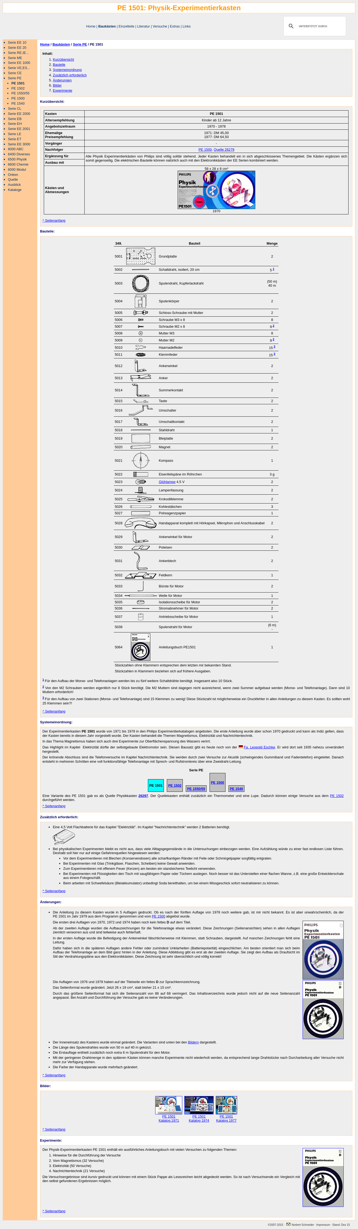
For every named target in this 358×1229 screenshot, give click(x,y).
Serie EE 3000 (19, 144)
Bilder (57, 85)
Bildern (193, 1042)
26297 (143, 796)
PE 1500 (18, 98)
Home (90, 26)
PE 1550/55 (20, 93)
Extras (175, 26)
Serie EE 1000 (19, 63)
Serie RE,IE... (18, 53)
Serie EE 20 (17, 48)
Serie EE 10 (17, 42)
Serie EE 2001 (19, 129)
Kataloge (15, 190)
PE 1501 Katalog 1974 (199, 1116)
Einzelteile (126, 26)
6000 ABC (16, 149)
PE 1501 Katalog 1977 (226, 1116)
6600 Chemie (18, 164)
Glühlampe (167, 482)
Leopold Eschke (256, 747)
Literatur (143, 26)
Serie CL (14, 109)
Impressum (323, 1224)
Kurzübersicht (63, 59)
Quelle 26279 (224, 150)
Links (187, 26)
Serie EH (15, 124)
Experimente (62, 90)
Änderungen (62, 80)
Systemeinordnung (67, 70)
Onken (13, 175)
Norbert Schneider (300, 1224)
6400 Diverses (19, 154)
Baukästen (107, 26)
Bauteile (59, 65)
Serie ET (14, 139)
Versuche (160, 26)
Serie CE (15, 73)
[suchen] (314, 26)
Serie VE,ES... (19, 68)
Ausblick (14, 185)
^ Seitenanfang (53, 220)
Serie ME (15, 58)
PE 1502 (18, 88)
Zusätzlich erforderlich (70, 75)
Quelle (13, 179)
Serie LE (14, 134)
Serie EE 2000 (19, 114)
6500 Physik (17, 159)
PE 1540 (18, 103)
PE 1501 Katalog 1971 (168, 1116)
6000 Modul (17, 169)
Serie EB (15, 119)
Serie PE (15, 78)
